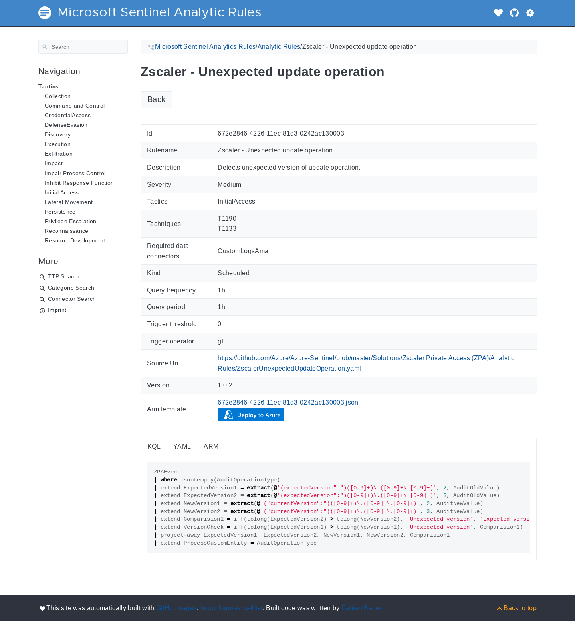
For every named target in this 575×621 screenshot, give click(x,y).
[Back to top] (516, 608)
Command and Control (75, 105)
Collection (58, 96)
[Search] (83, 47)
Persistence (60, 211)
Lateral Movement (69, 202)
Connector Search (72, 299)
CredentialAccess (68, 115)
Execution (58, 144)
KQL (154, 446)
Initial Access (62, 192)
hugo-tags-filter (241, 608)
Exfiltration (59, 153)
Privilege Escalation (71, 221)
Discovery (58, 134)
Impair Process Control (75, 173)
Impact (54, 163)
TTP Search (63, 276)
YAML (182, 446)
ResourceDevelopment (75, 240)
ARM (211, 446)
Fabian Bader (361, 608)
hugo (207, 608)
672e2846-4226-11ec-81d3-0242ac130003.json (288, 402)
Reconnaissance (67, 231)
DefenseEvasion (66, 125)
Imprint (57, 310)
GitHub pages (176, 608)
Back (156, 99)
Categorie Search (71, 287)
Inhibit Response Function (79, 183)
